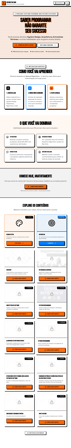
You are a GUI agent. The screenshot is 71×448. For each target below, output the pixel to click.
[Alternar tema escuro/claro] (67, 3)
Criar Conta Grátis (35, 186)
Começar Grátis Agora (24, 45)
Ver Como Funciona (48, 45)
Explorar (19, 243)
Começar (52, 243)
